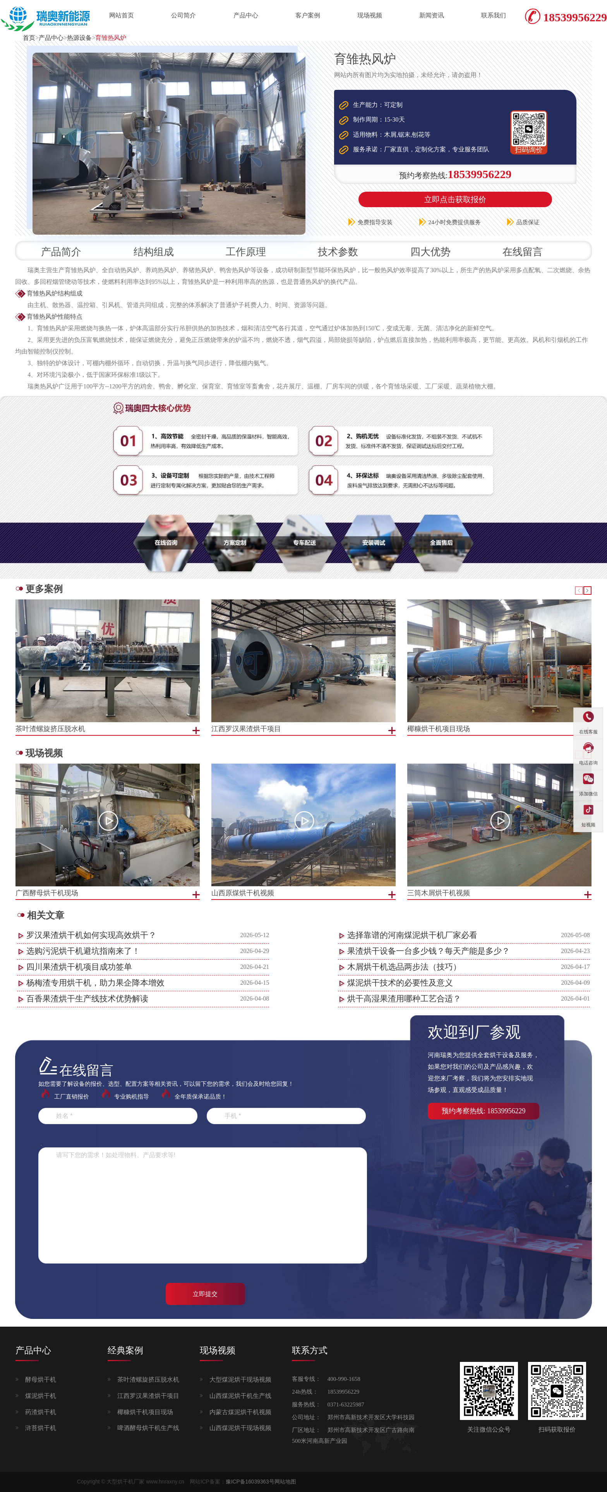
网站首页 (121, 15)
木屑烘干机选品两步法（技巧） (404, 967)
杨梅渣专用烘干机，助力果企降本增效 (95, 983)
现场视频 (369, 15)
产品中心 (245, 15)
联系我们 (493, 15)
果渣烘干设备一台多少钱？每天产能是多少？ (428, 951)
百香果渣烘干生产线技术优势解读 (87, 998)
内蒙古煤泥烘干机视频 (240, 1412)
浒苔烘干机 (40, 1428)
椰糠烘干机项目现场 (145, 1412)
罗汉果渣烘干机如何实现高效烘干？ (91, 935)
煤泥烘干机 (40, 1395)
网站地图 (285, 1482)
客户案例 (307, 15)
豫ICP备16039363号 (250, 1482)
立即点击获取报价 (455, 199)
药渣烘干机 (40, 1412)
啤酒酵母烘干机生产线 (148, 1428)
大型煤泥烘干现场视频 (240, 1379)
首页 (29, 37)
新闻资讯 (431, 15)
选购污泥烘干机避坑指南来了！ (83, 951)
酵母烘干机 (40, 1379)
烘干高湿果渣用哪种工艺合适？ (404, 998)
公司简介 (183, 15)
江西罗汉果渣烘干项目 (148, 1395)
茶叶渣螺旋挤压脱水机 (148, 1379)
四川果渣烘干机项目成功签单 (79, 967)
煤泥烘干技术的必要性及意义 (400, 983)
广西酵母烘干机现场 (46, 893)
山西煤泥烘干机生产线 (240, 1395)
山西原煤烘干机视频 (242, 893)
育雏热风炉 (110, 37)
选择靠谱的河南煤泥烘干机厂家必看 (412, 935)
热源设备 (79, 37)
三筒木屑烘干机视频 (438, 893)
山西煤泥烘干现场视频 (240, 1428)
